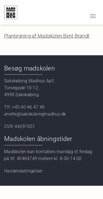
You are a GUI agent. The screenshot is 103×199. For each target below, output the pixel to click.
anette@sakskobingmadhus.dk (35, 114)
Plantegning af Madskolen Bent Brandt (47, 36)
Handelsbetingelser (23, 171)
